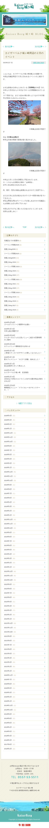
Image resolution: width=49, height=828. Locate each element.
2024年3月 (10, 506)
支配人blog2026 (11, 249)
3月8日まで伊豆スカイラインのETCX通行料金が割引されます (23, 379)
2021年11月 (10, 627)
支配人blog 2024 (11, 262)
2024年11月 (10, 476)
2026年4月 (10, 415)
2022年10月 (10, 580)
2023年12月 (10, 519)
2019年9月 (10, 714)
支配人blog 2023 (38, 62)
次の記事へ (40, 46)
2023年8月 (10, 537)
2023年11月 (10, 524)
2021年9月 (10, 636)
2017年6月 (10, 744)
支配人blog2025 (11, 258)
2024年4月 (10, 502)
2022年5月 (10, 602)
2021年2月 (10, 666)
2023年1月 (10, 567)
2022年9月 (10, 584)
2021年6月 (10, 649)
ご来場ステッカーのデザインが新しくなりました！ (23, 352)
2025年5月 (10, 454)
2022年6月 (10, 597)
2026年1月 (10, 428)
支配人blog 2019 (11, 297)
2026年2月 (10, 424)
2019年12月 (10, 705)
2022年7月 (10, 593)
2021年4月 (10, 658)
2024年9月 (10, 485)
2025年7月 (10, 450)
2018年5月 (10, 731)
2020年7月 (10, 679)
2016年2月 (10, 749)
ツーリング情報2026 (12, 245)
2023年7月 (10, 541)
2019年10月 (10, 710)
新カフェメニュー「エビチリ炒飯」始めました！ (22, 358)
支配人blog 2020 (11, 288)
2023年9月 (10, 532)
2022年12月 (10, 571)
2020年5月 (10, 688)
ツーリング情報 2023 (13, 266)
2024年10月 (10, 480)
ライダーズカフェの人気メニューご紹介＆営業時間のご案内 (23, 337)
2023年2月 (10, 562)
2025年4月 (10, 459)
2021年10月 (10, 632)
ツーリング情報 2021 (13, 279)
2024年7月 (10, 493)
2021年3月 (10, 662)
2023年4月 (10, 554)
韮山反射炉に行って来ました (14, 365)
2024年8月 (10, 489)
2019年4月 (10, 727)
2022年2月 (10, 614)
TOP (24, 227)
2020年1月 (10, 701)
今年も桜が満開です (11, 330)
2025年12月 (10, 433)
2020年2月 (10, 697)
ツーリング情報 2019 (13, 292)
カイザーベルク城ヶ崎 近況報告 (16, 371)
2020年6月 (10, 684)
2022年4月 (10, 606)
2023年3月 (10, 558)
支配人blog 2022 (11, 275)
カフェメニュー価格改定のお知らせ (17, 345)
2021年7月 (10, 645)
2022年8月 (10, 589)
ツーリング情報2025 (12, 253)
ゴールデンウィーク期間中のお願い (17, 323)
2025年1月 (10, 467)
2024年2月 (10, 511)
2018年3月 (10, 740)
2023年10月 (10, 528)
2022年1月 (10, 619)
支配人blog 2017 (11, 305)
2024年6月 (10, 498)
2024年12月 (10, 472)
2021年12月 (10, 623)
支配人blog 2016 (11, 310)
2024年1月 (10, 515)
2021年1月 (10, 671)
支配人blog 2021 (11, 284)
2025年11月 (10, 437)
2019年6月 (10, 723)
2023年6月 (10, 545)
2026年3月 (10, 420)
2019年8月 (10, 718)
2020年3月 (10, 692)
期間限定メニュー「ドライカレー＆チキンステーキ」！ (22, 388)
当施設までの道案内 (12, 240)
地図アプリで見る (25, 403)
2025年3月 (10, 463)
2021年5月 (10, 653)
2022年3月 (10, 610)
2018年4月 (10, 736)
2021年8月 (10, 640)
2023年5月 (10, 550)
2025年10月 (10, 441)
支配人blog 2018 (11, 301)
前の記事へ (8, 46)
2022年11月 (10, 575)
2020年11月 (10, 675)
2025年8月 (10, 446)
